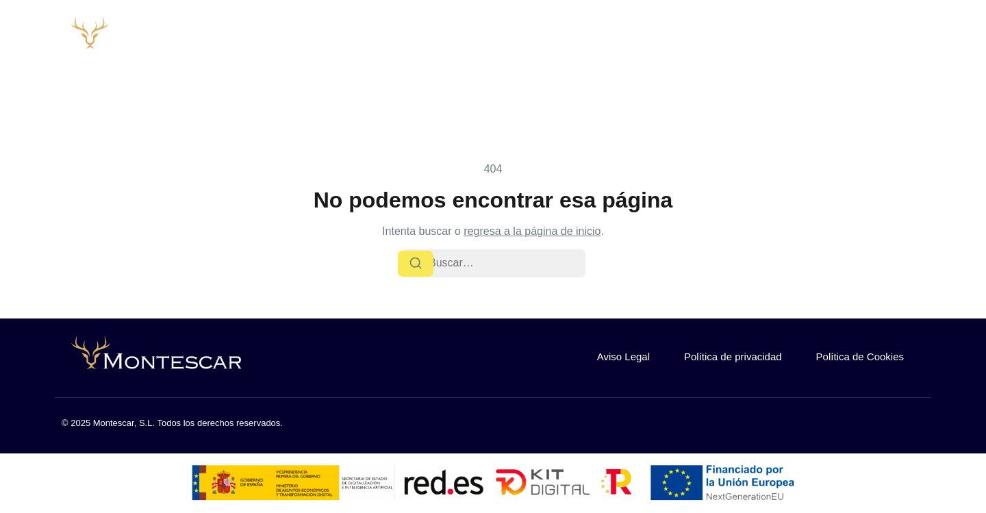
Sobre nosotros (594, 38)
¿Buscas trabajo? (876, 38)
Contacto (780, 38)
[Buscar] (415, 264)
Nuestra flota (696, 38)
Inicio (514, 38)
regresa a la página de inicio (532, 231)
